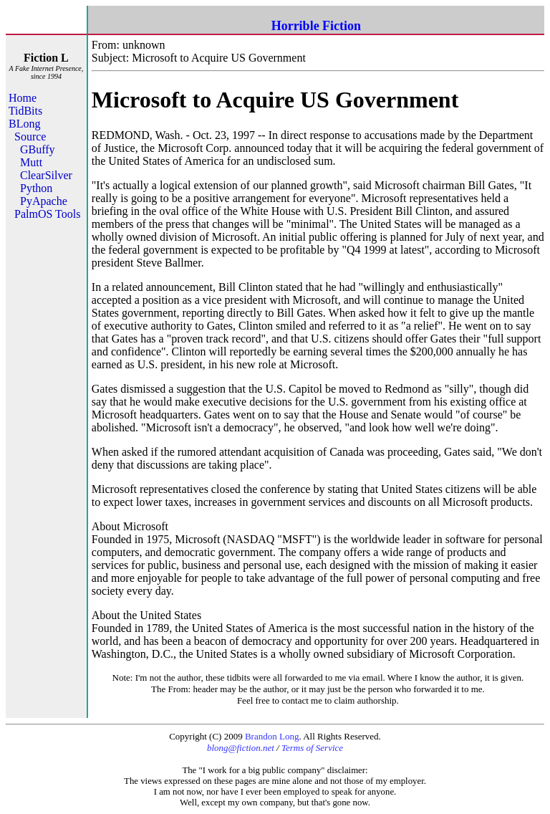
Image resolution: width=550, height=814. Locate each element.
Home (23, 98)
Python (36, 188)
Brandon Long (272, 736)
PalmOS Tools (47, 214)
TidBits (25, 111)
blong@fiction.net (240, 747)
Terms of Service (312, 747)
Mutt (31, 162)
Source (30, 136)
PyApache (43, 201)
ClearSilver (46, 175)
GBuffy (37, 149)
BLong (24, 124)
